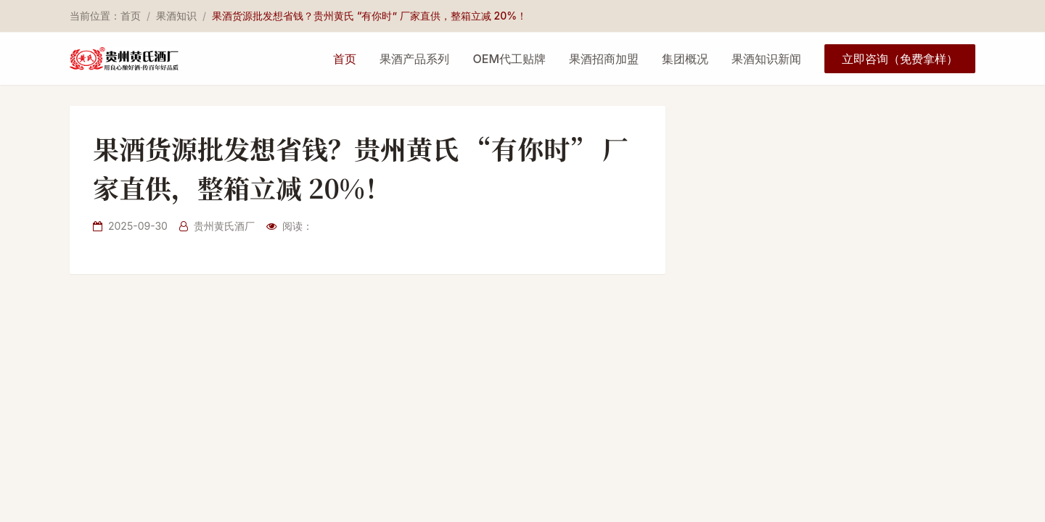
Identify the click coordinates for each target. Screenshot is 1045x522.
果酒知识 (176, 15)
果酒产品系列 (414, 58)
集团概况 (685, 58)
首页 (130, 15)
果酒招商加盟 (604, 58)
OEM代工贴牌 (509, 58)
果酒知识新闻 (766, 58)
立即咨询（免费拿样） (900, 58)
